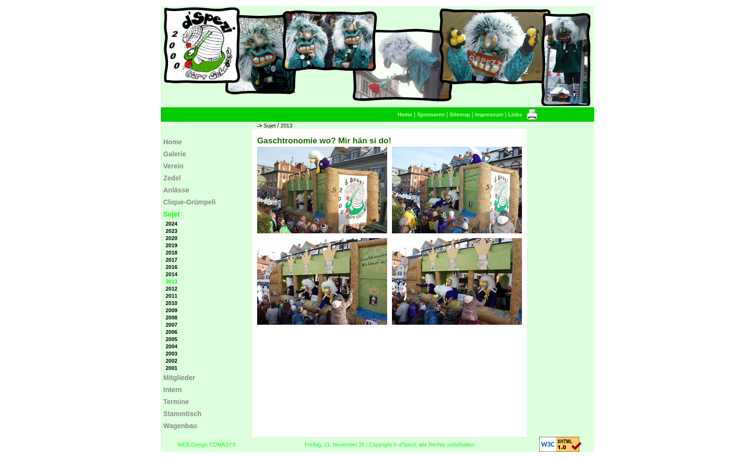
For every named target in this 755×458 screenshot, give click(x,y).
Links (515, 114)
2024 (171, 224)
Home (405, 114)
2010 (171, 303)
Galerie (174, 154)
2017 (171, 260)
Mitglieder (179, 378)
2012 (171, 289)
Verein (173, 166)
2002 (171, 361)
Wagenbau (180, 426)
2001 (171, 368)
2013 (286, 125)
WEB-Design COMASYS (206, 444)
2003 (171, 353)
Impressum (489, 114)
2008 (171, 317)
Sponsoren (430, 114)
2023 (171, 231)
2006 (171, 332)
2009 (171, 310)
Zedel (172, 178)
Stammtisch (182, 414)
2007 (171, 325)
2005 (171, 339)
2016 (171, 267)
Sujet (269, 125)
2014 (171, 274)
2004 (171, 346)
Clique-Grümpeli (189, 202)
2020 (171, 238)
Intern (172, 390)
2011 (171, 296)
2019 (171, 245)
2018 (171, 252)
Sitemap (460, 114)
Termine (176, 402)
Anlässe (176, 190)
